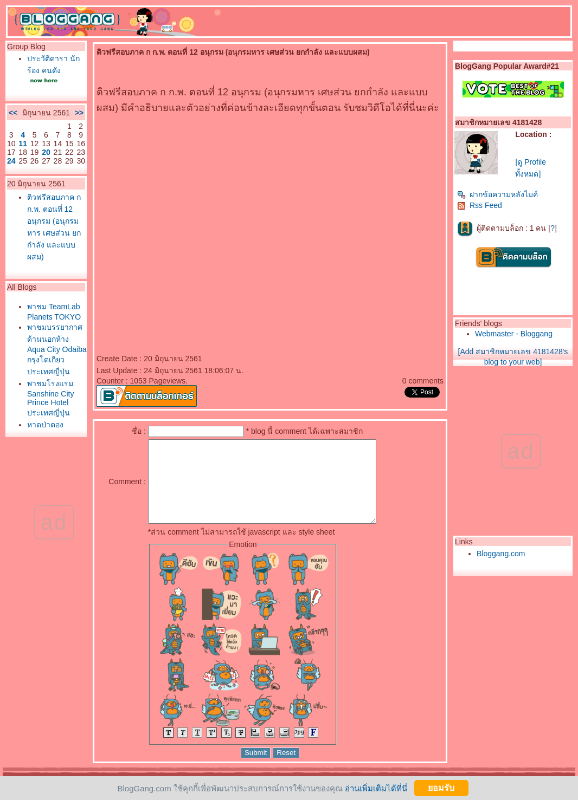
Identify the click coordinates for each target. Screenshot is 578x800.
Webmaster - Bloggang (514, 333)
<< (13, 112)
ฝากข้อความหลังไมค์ (497, 194)
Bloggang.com (501, 553)
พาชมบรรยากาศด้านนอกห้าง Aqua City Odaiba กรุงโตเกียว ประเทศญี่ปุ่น (57, 349)
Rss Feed (479, 205)
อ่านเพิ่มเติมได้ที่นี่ (376, 787)
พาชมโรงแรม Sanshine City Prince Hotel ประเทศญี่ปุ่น (50, 398)
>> (79, 112)
